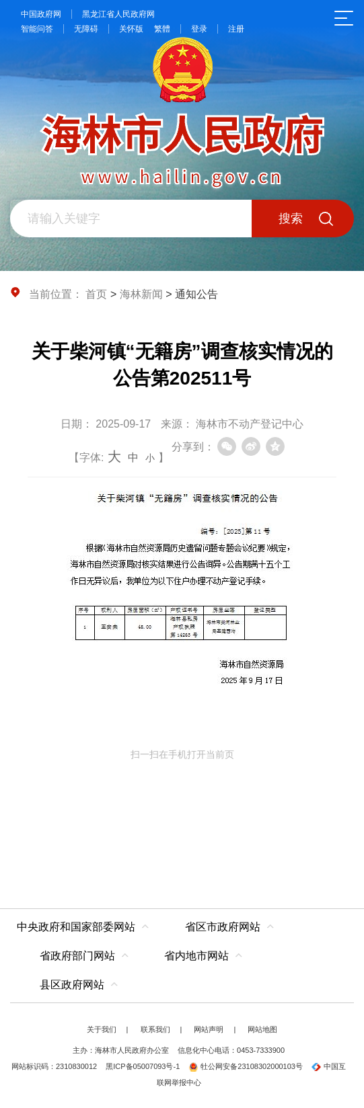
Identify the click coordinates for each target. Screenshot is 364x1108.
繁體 (162, 29)
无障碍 (86, 29)
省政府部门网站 (77, 955)
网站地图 (262, 1029)
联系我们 (155, 1029)
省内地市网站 (196, 955)
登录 (199, 29)
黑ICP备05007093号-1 (143, 1066)
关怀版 (131, 29)
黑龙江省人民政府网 (118, 14)
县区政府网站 (72, 984)
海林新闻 (141, 294)
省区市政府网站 (222, 927)
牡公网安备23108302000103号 (245, 1066)
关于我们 (101, 1029)
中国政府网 (41, 14)
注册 (236, 29)
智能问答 (37, 29)
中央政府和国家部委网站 (76, 927)
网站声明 (208, 1029)
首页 (96, 294)
